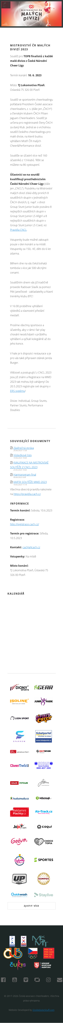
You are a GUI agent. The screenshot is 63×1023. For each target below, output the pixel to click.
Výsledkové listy (22, 455)
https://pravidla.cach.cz (27, 494)
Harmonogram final (24, 474)
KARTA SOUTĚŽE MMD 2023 (30, 482)
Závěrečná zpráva (23, 448)
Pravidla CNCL (18, 230)
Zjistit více (31, 905)
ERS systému (17, 391)
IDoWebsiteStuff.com (43, 1009)
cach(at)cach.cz (31, 547)
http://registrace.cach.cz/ (24, 524)
